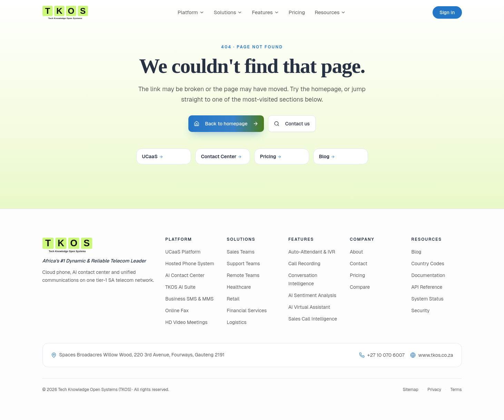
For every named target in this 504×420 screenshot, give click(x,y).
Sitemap (410, 389)
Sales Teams (240, 252)
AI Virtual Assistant (309, 307)
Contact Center (221, 156)
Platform (191, 12)
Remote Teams (243, 275)
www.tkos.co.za (431, 355)
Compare (360, 287)
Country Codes (427, 263)
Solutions (228, 12)
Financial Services (247, 310)
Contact (358, 263)
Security (420, 310)
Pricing (297, 12)
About (356, 252)
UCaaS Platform (182, 252)
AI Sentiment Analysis (312, 295)
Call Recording (304, 263)
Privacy (434, 389)
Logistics (236, 322)
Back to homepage (226, 124)
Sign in (447, 12)
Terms (456, 389)
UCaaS (152, 156)
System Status (427, 299)
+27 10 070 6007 (382, 355)
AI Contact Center (185, 275)
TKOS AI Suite (180, 287)
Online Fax (177, 310)
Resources (330, 12)
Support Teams (243, 263)
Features (265, 12)
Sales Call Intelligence (312, 319)
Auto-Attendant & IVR (311, 252)
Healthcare (239, 287)
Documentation (428, 275)
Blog (327, 156)
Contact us (291, 124)
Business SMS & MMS (189, 299)
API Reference (426, 287)
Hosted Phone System (189, 263)
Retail (233, 299)
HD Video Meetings (186, 322)
